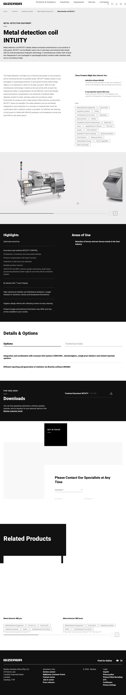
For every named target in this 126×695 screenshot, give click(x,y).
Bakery (93, 119)
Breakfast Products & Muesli (86, 134)
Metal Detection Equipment (45, 11)
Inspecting (103, 115)
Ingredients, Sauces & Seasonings (88, 122)
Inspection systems (27, 11)
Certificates (107, 682)
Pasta (79, 126)
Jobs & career (48, 679)
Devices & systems (107, 134)
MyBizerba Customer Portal (54, 674)
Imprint (106, 672)
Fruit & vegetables (102, 141)
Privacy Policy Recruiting (112, 677)
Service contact (49, 672)
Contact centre (49, 677)
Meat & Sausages (83, 145)
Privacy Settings (109, 685)
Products (15, 11)
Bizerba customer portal (13, 411)
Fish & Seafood (91, 130)
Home (5, 11)
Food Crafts (104, 107)
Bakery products (96, 137)
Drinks (97, 111)
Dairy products (82, 119)
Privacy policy (108, 674)
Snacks (79, 130)
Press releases (49, 682)
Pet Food (109, 126)
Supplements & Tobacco (93, 126)
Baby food (107, 122)
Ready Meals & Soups (84, 141)
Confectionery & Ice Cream (86, 115)
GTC (105, 679)
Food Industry (81, 137)
